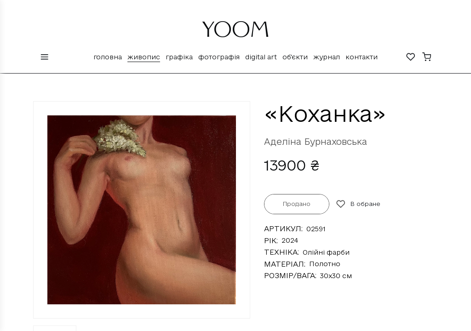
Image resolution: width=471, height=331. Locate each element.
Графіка (179, 57)
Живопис (143, 57)
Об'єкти (295, 57)
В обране (358, 204)
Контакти (361, 57)
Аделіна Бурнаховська (315, 142)
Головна (107, 57)
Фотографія (219, 57)
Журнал (326, 57)
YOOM (235, 33)
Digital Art (261, 57)
